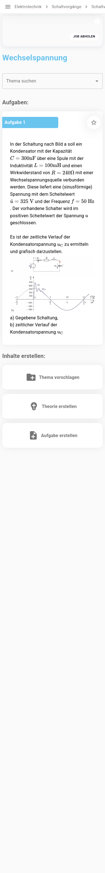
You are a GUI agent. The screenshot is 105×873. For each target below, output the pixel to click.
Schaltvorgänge (66, 6)
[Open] (97, 81)
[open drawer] (8, 6)
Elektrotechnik (28, 6)
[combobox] (52, 81)
